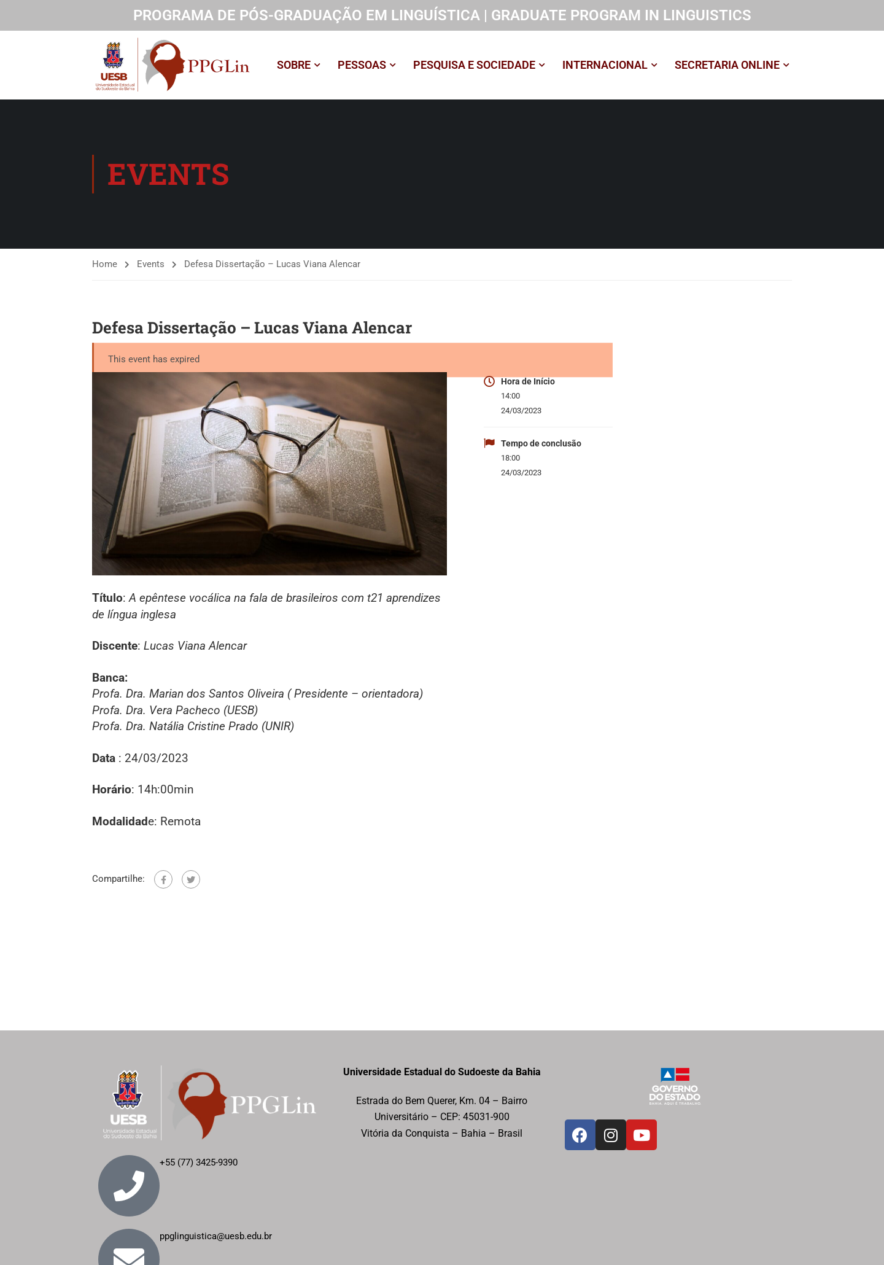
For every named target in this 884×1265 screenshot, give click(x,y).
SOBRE (294, 64)
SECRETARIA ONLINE (727, 64)
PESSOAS (362, 64)
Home (104, 264)
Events (151, 264)
